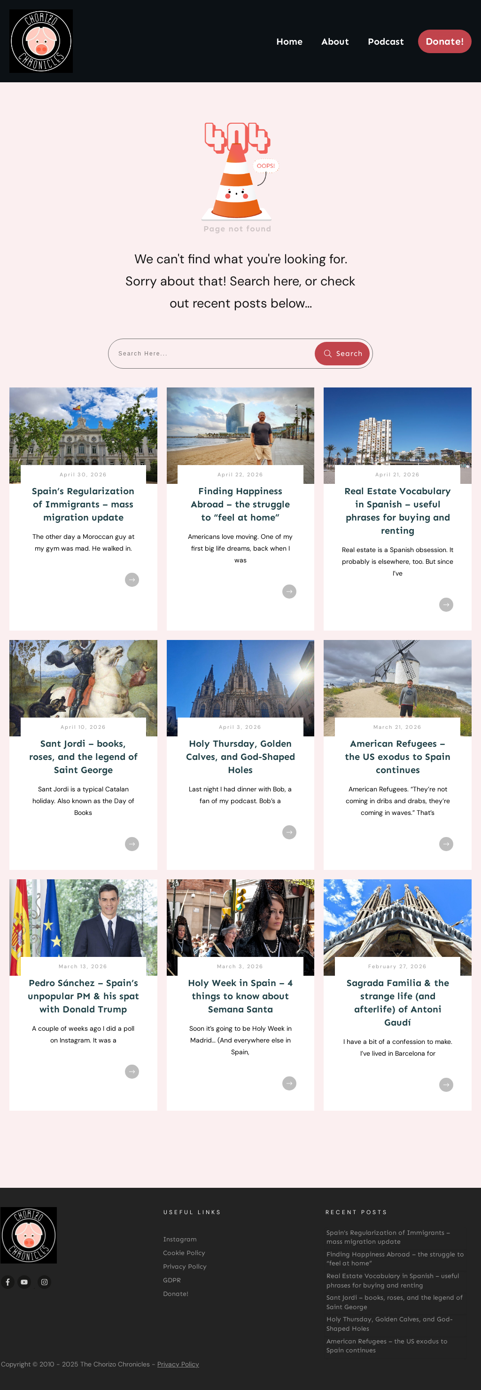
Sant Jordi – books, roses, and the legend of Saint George (83, 756)
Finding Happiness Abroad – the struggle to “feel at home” (240, 504)
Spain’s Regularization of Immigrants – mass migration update (83, 504)
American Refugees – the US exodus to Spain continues (397, 756)
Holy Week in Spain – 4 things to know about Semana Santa (240, 996)
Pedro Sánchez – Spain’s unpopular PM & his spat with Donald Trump (83, 996)
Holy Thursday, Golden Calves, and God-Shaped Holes (240, 756)
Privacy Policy (178, 1364)
